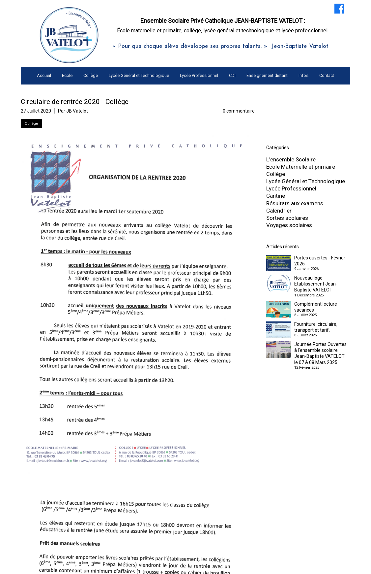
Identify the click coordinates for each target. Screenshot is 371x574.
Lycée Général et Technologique (305, 181)
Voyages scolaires (289, 225)
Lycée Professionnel (291, 188)
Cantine (275, 195)
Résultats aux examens (294, 203)
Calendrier (279, 210)
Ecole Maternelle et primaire (300, 166)
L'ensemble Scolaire (291, 159)
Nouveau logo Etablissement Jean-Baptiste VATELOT (315, 283)
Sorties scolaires (287, 218)
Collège (275, 174)
